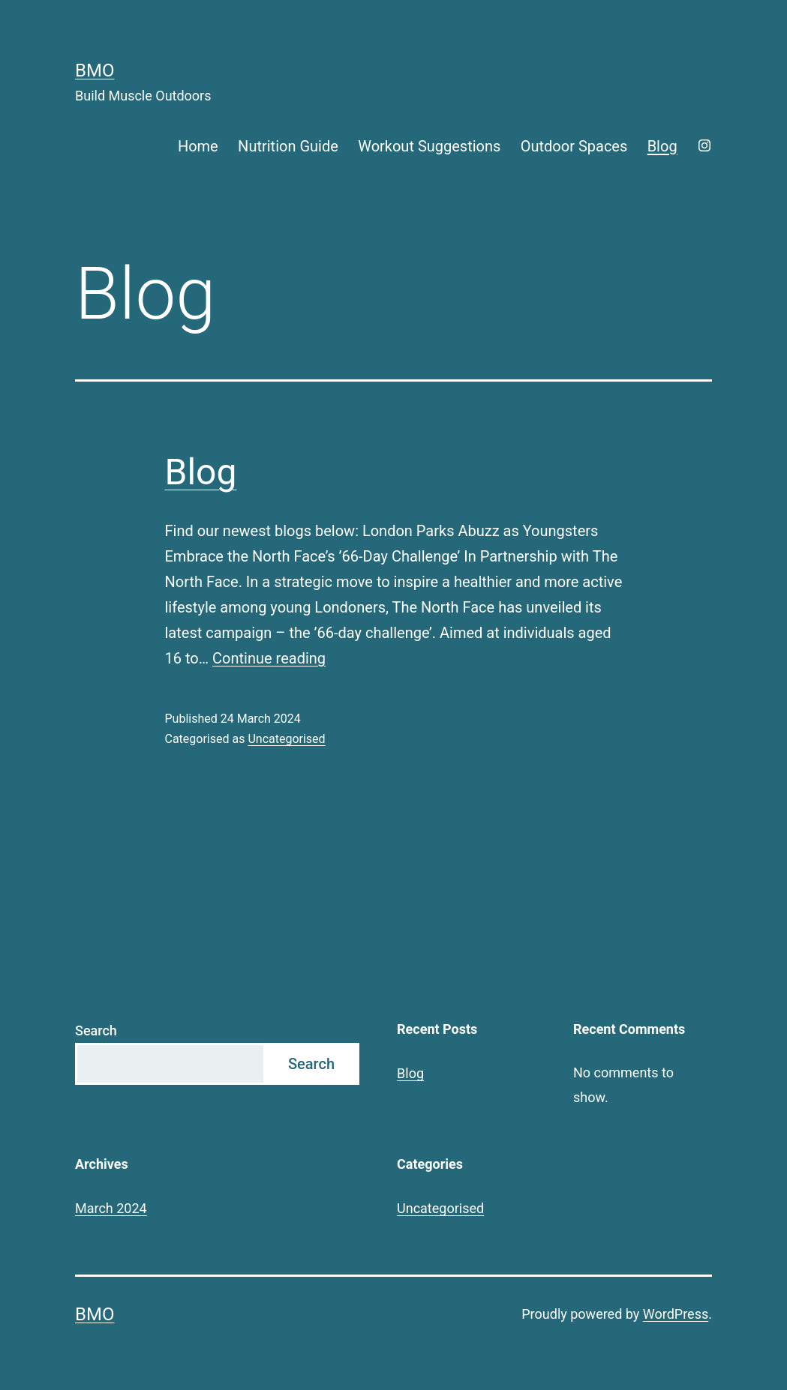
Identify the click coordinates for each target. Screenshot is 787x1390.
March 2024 (111, 1208)
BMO (94, 70)
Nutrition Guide (288, 146)
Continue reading (269, 658)
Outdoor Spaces (574, 146)
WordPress (675, 1314)
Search (96, 1030)
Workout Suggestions (429, 146)
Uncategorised (286, 739)
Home (198, 146)
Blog (662, 146)
